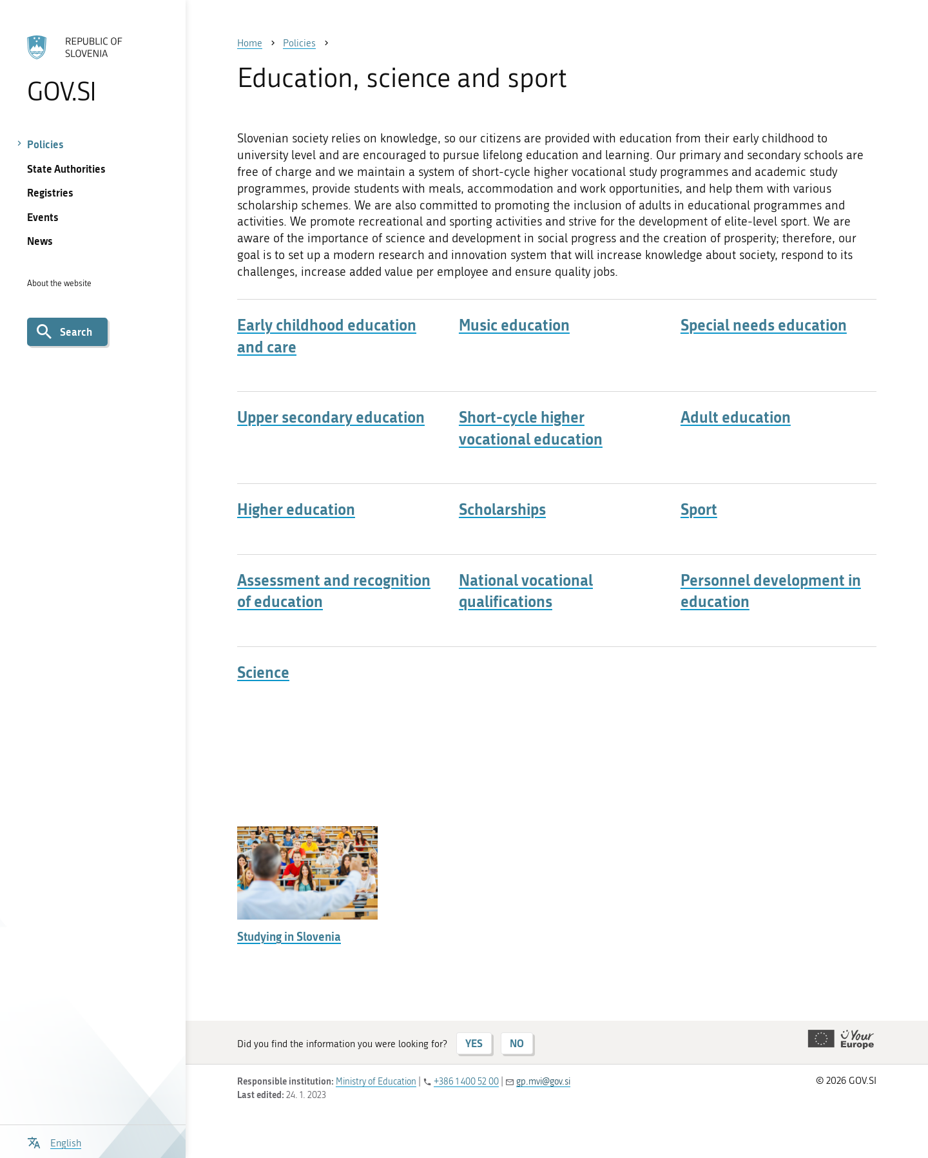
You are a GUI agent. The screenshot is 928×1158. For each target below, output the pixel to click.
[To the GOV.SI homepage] (92, 68)
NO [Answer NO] (517, 1043)
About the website (59, 283)
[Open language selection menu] (54, 1141)
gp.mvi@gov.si (543, 1081)
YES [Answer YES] (474, 1043)
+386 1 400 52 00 (466, 1081)
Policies (45, 144)
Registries (50, 192)
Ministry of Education (376, 1081)
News (40, 240)
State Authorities (66, 168)
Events (43, 216)
